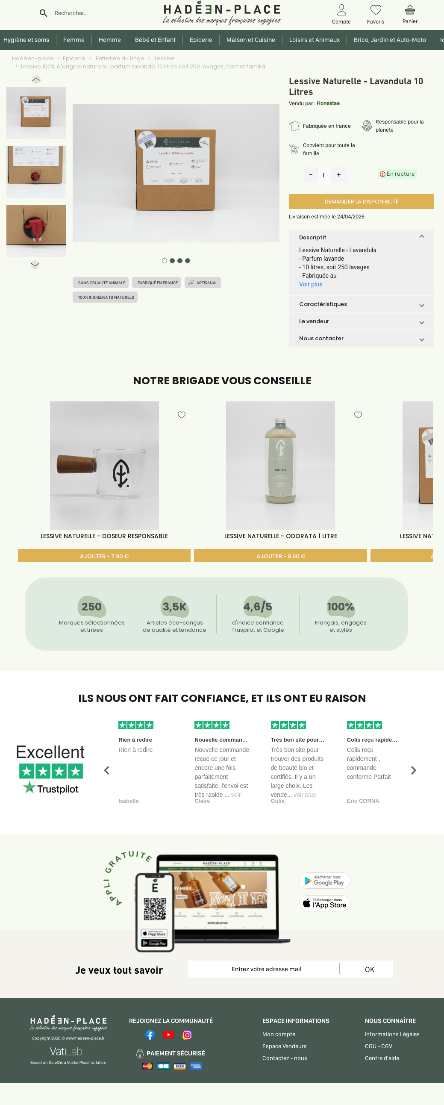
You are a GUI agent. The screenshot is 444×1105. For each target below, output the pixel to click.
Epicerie (74, 58)
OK (369, 969)
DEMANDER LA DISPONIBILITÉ (361, 201)
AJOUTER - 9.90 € (280, 556)
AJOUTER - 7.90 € (104, 556)
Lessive (164, 58)
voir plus (305, 794)
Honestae (328, 103)
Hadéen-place (33, 58)
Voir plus (310, 284)
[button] (36, 81)
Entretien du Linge (119, 58)
